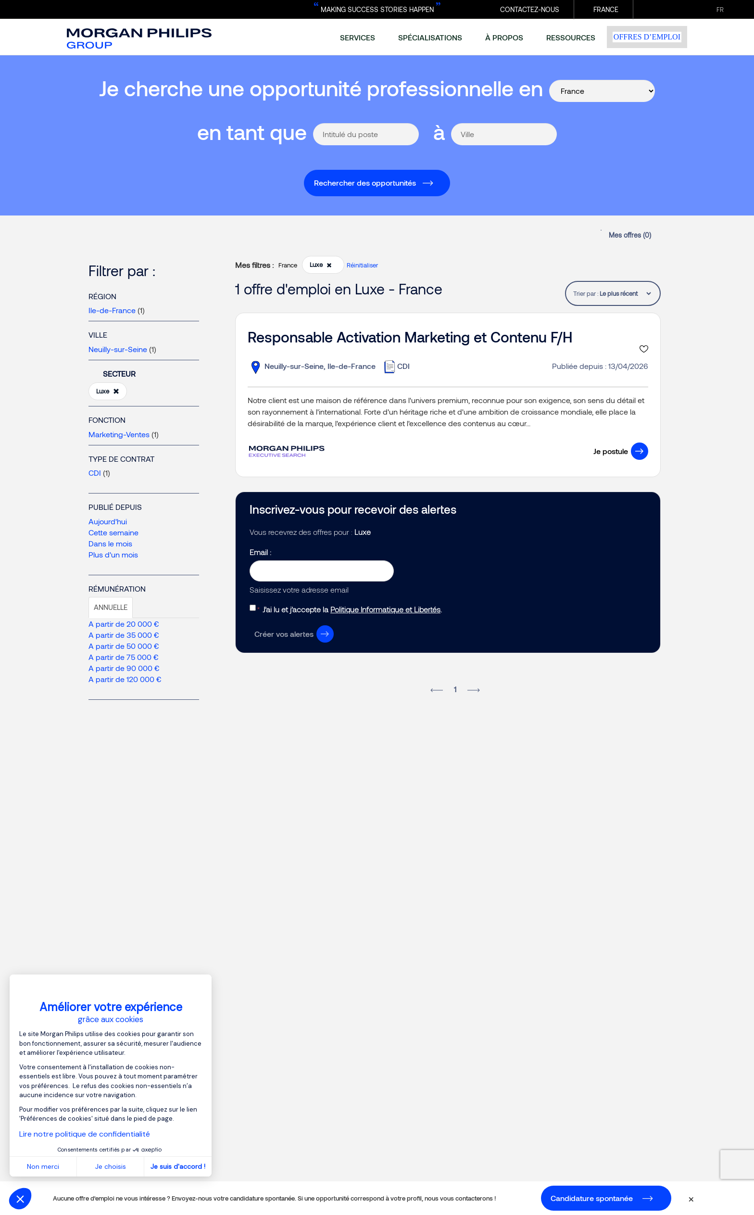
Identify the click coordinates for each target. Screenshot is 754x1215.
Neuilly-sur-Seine (117, 349)
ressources (570, 37)
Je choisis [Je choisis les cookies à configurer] (110, 1166)
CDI (94, 472)
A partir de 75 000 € (123, 656)
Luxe (107, 391)
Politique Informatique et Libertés (385, 609)
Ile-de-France (112, 310)
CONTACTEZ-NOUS (529, 9)
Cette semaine (113, 532)
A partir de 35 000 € (123, 634)
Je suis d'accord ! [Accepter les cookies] (178, 1166)
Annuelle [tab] (110, 607)
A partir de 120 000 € (125, 678)
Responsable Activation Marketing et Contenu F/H (410, 336)
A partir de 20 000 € (123, 623)
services (357, 37)
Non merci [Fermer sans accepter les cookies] (43, 1166)
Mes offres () (630, 235)
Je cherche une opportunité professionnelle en (321, 88)
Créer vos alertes (284, 633)
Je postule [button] (610, 451)
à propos (504, 37)
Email (260, 552)
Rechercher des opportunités (365, 182)
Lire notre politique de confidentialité (84, 1134)
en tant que (252, 131)
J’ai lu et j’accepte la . (352, 609)
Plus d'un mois (113, 554)
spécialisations (430, 37)
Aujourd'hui (107, 521)
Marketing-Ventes (119, 434)
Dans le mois (110, 543)
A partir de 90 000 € (124, 667)
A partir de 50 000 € (123, 645)
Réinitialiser (362, 265)
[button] (20, 1198)
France (605, 9)
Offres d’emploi (647, 37)
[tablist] (625, 293)
